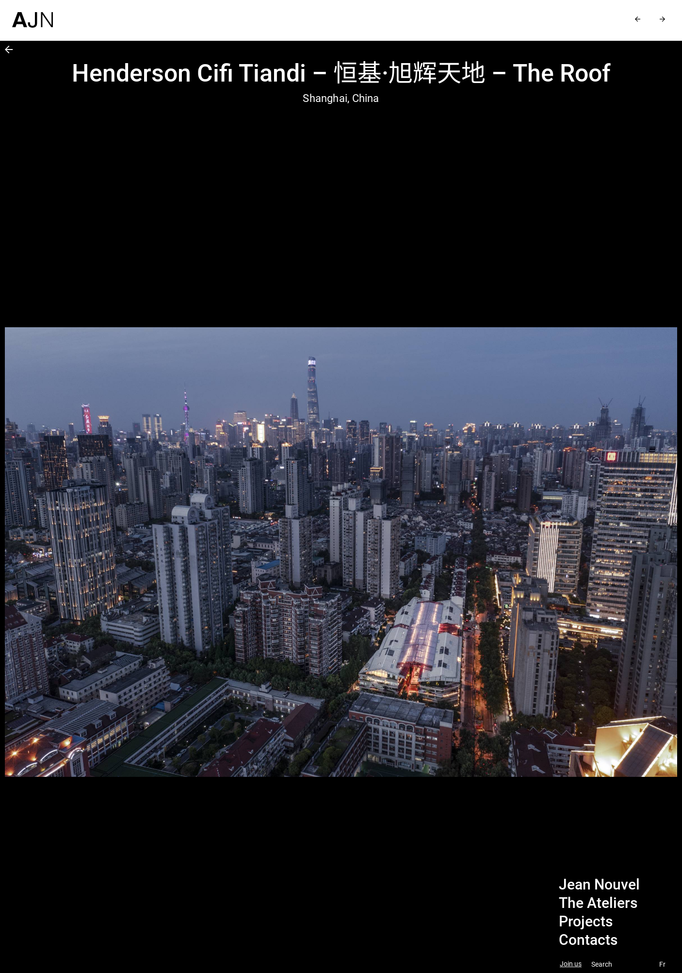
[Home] (32, 14)
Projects (586, 921)
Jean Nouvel (599, 884)
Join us (571, 964)
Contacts (588, 940)
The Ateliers (598, 903)
